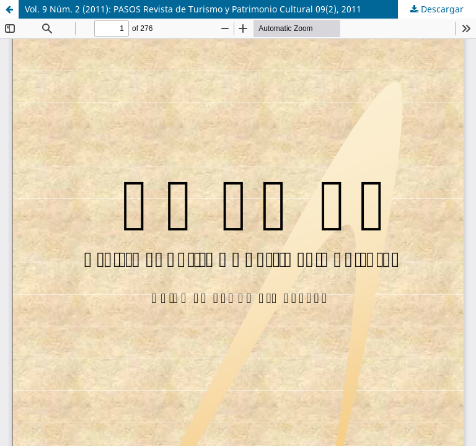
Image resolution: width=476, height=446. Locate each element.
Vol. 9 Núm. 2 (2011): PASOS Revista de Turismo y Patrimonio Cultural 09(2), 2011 (193, 9)
